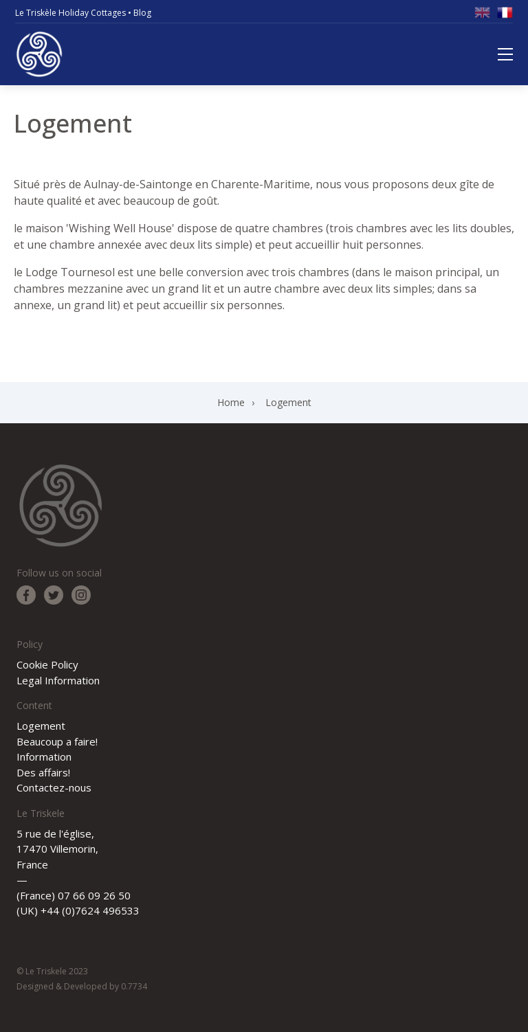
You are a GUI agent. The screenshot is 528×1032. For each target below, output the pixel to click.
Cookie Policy (47, 664)
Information (44, 756)
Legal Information (58, 680)
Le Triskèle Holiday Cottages (70, 13)
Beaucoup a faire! (57, 741)
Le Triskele (39, 54)
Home (231, 402)
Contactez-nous (53, 787)
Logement (288, 402)
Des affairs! (43, 772)
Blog (142, 13)
